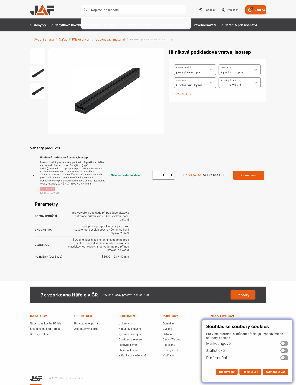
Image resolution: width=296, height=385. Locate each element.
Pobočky (207, 10)
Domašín (168, 323)
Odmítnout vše (275, 371)
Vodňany (168, 355)
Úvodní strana (44, 39)
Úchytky (38, 25)
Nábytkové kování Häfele (45, 323)
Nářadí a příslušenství (132, 355)
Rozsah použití (183, 67)
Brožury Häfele (39, 334)
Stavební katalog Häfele (45, 328)
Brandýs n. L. (171, 350)
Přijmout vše (250, 371)
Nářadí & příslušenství (239, 25)
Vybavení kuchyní (100, 25)
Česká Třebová (172, 339)
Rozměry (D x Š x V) (231, 80)
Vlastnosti (181, 80)
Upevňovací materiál (110, 39)
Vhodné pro (226, 67)
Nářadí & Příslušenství (74, 39)
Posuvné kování (170, 25)
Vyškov (167, 328)
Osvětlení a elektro (130, 339)
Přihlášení (230, 10)
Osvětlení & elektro (136, 25)
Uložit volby (227, 371)
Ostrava (167, 334)
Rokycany (169, 344)
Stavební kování (202, 25)
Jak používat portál (86, 328)
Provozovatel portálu (87, 323)
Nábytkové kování (66, 25)
